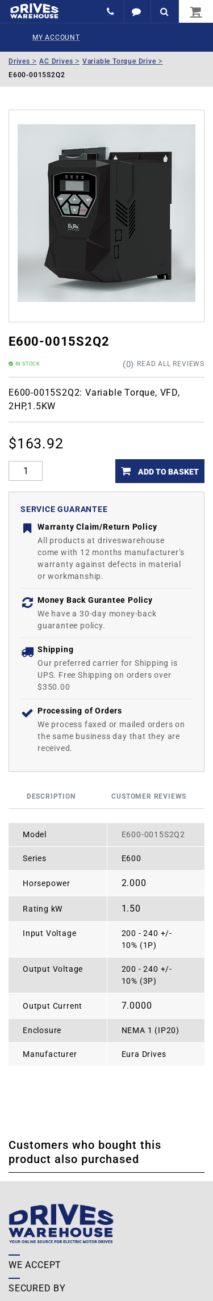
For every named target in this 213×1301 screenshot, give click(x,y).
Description (51, 796)
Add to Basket (167, 471)
